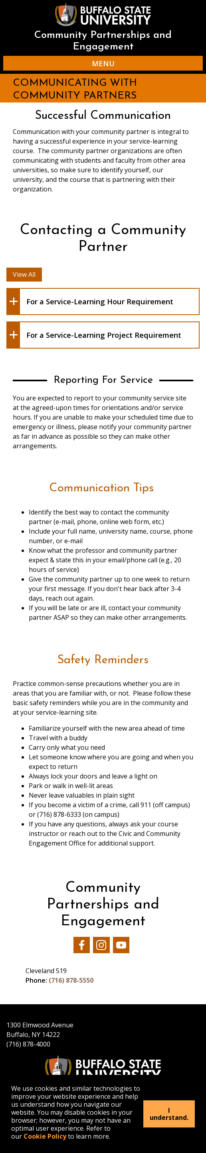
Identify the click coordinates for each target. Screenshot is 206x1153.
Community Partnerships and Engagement (103, 41)
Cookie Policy (45, 1136)
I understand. (169, 1114)
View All (24, 274)
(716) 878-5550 (71, 980)
